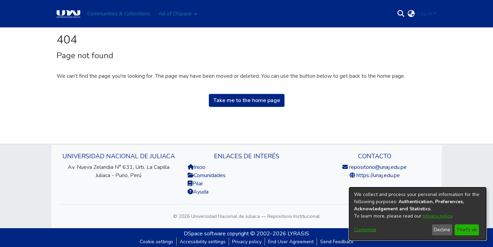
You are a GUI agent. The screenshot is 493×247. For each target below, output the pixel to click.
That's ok (466, 229)
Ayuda (198, 192)
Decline (442, 229)
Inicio (196, 167)
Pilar (197, 183)
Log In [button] (425, 13)
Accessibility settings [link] (203, 241)
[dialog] (417, 213)
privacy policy (437, 216)
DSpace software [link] (205, 233)
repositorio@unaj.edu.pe (377, 167)
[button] (400, 14)
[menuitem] (177, 13)
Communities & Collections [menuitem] (118, 13)
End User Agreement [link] (291, 241)
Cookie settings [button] (156, 241)
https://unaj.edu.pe (377, 175)
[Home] (68, 14)
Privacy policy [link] (247, 241)
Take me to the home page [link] (246, 100)
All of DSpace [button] (175, 13)
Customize (365, 229)
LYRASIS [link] (298, 233)
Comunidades (207, 175)
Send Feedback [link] (337, 241)
